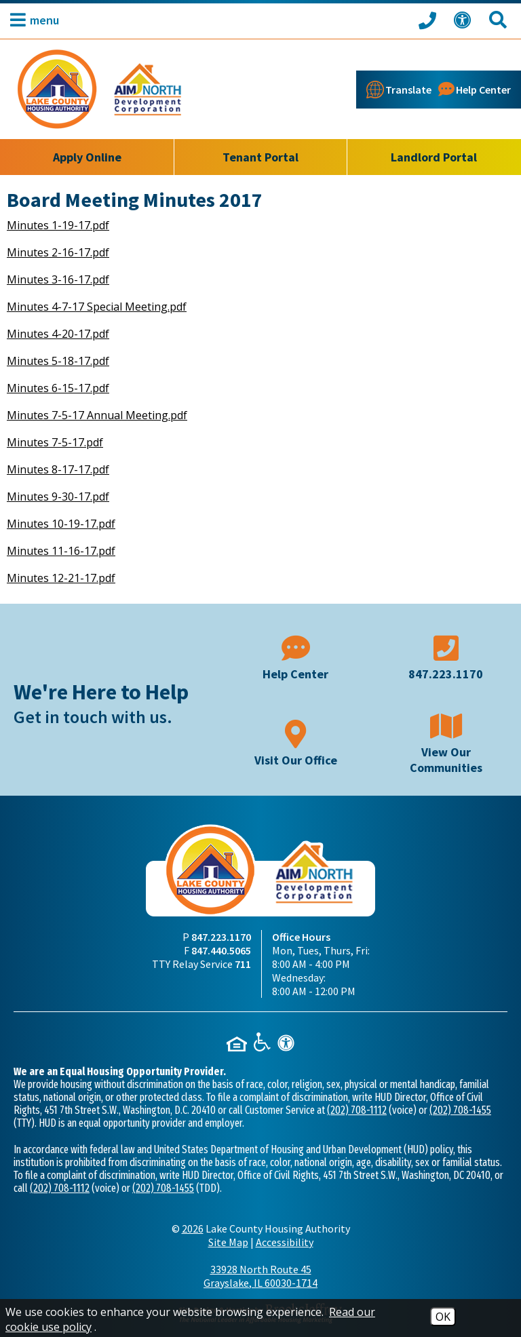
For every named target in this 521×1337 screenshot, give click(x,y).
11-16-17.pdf (83, 550)
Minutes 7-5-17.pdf (55, 442)
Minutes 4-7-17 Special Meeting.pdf (97, 306)
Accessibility (284, 1242)
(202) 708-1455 (460, 1110)
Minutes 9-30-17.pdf (58, 496)
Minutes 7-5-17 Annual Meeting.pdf (97, 415)
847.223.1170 (221, 937)
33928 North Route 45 (260, 1276)
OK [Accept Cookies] (443, 1316)
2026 (193, 1228)
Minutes (29, 550)
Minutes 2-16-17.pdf (58, 252)
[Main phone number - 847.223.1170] (446, 656)
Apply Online (87, 157)
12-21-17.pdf (83, 577)
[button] (31, 20)
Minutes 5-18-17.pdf (58, 360)
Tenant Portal (260, 157)
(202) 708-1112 (357, 1110)
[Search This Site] (500, 20)
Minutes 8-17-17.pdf (58, 469)
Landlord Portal (434, 157)
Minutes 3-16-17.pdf (58, 279)
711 (243, 964)
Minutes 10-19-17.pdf (61, 523)
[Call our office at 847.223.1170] (429, 19)
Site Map (228, 1242)
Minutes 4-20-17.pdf (58, 333)
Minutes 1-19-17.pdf (58, 225)
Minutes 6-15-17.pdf (58, 388)
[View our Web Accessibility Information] (464, 20)
